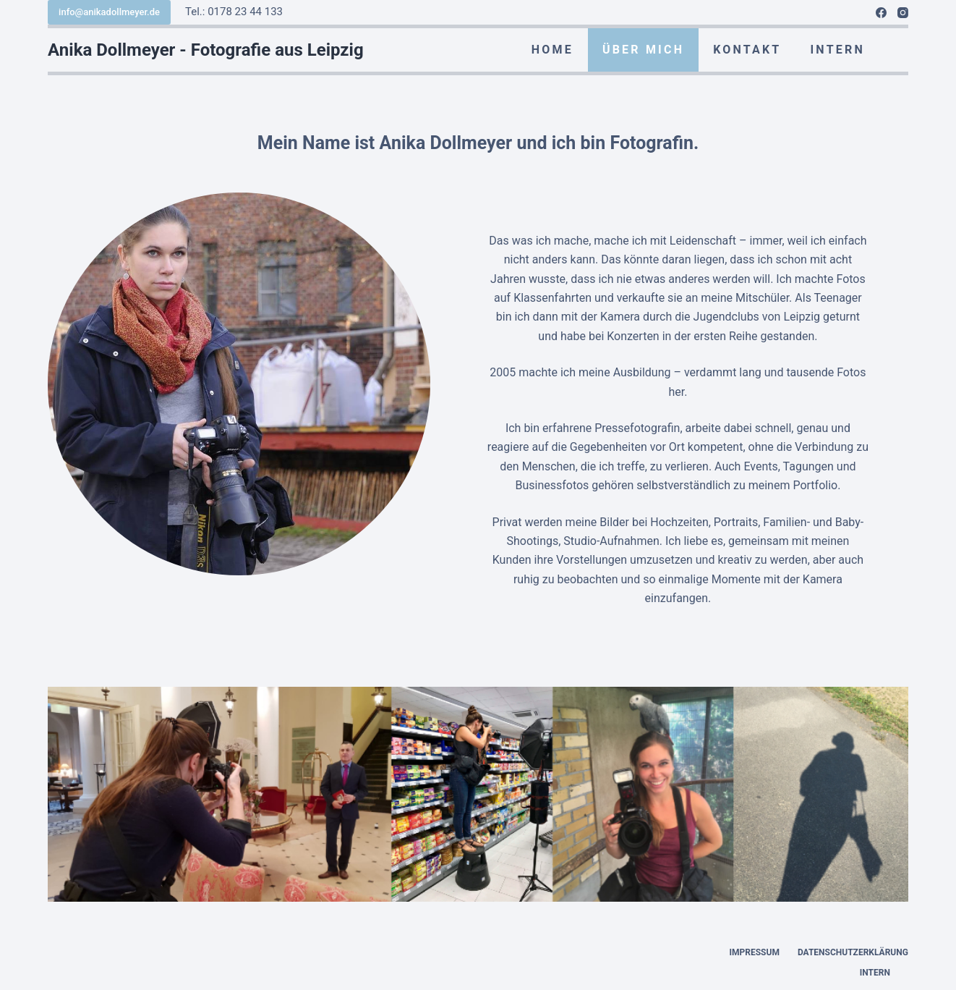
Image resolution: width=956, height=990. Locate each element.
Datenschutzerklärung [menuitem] (853, 952)
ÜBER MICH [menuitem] (643, 49)
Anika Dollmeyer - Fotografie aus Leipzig (206, 50)
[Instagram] (902, 12)
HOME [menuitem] (552, 49)
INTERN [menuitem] (837, 49)
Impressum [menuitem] (755, 952)
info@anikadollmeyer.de (109, 12)
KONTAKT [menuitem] (747, 49)
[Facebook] (881, 12)
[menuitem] (893, 50)
